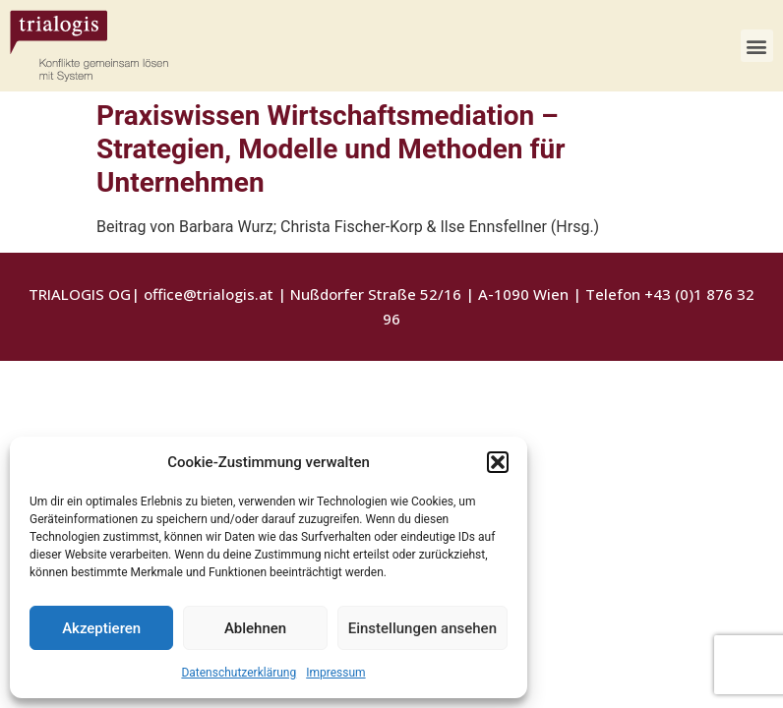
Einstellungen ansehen (422, 628)
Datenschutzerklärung (238, 672)
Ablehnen (255, 628)
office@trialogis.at (208, 294)
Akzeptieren (101, 628)
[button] (498, 462)
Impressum (335, 672)
